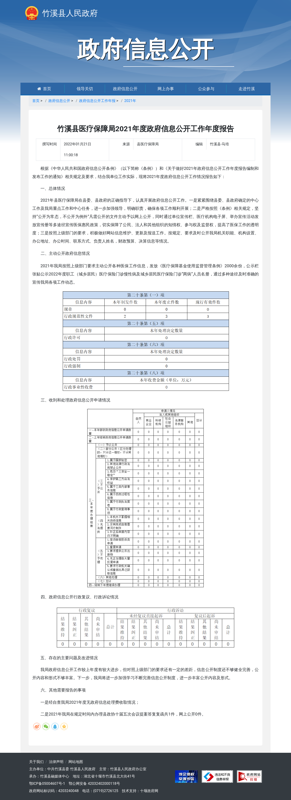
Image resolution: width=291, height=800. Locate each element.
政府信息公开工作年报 (97, 101)
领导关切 (85, 88)
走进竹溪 (246, 88)
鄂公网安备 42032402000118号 (94, 783)
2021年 (130, 101)
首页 (44, 88)
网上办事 (166, 88)
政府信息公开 (125, 88)
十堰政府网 (149, 791)
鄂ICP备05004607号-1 (47, 783)
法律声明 (56, 762)
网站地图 (75, 762)
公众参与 (206, 88)
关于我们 (36, 762)
